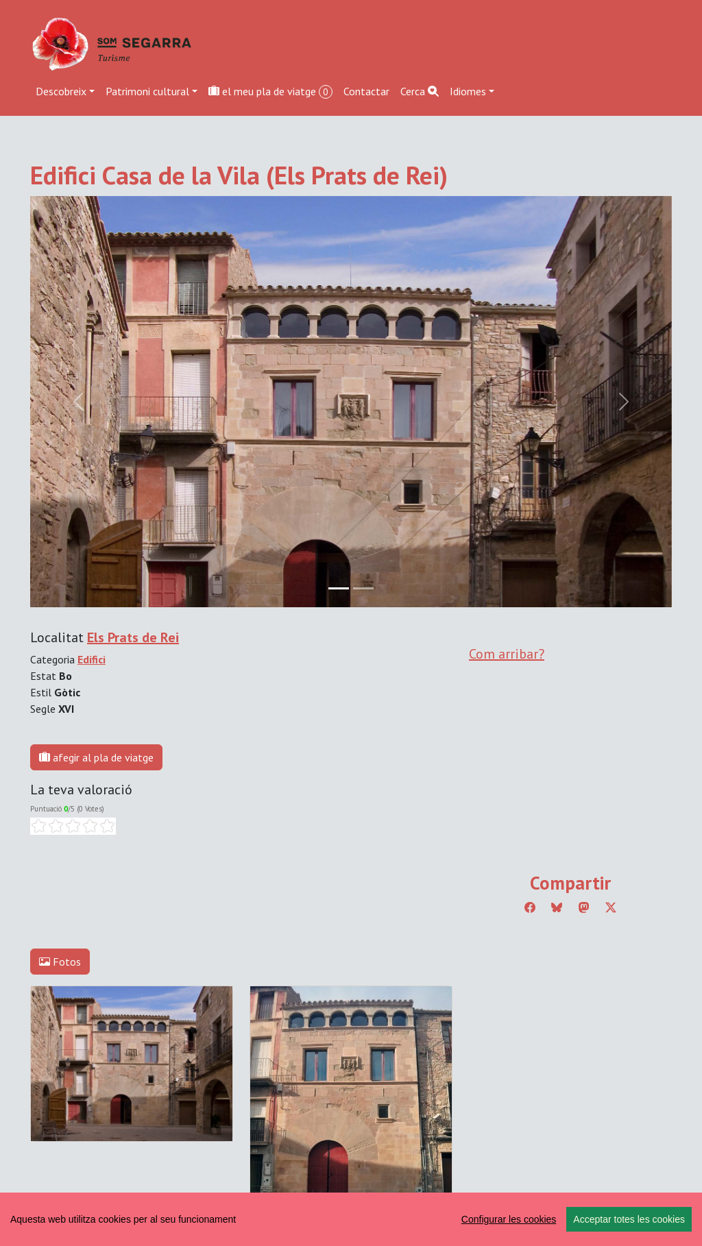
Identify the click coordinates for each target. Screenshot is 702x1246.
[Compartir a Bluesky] (556, 907)
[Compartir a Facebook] (529, 907)
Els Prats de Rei (133, 637)
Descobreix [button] (61, 91)
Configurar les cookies (509, 1219)
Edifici (91, 659)
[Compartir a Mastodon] (584, 907)
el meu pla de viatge (270, 91)
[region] (351, 1219)
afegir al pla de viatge (96, 757)
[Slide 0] (338, 588)
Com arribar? (506, 654)
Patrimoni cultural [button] (147, 91)
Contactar (366, 91)
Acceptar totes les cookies (629, 1219)
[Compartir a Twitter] (610, 907)
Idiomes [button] (468, 91)
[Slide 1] (363, 588)
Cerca (419, 91)
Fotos (60, 961)
